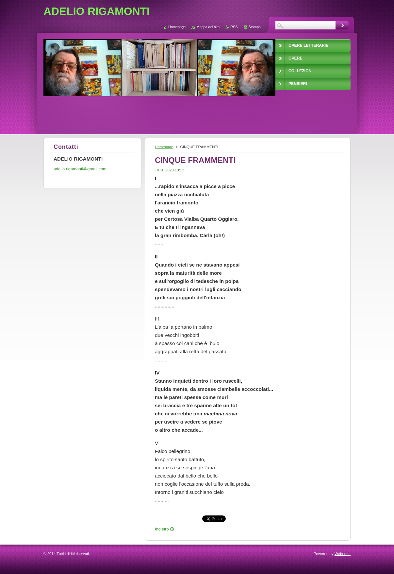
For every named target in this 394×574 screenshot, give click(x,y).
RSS (234, 27)
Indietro (162, 529)
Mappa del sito (208, 27)
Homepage (164, 147)
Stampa (255, 27)
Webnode (343, 554)
